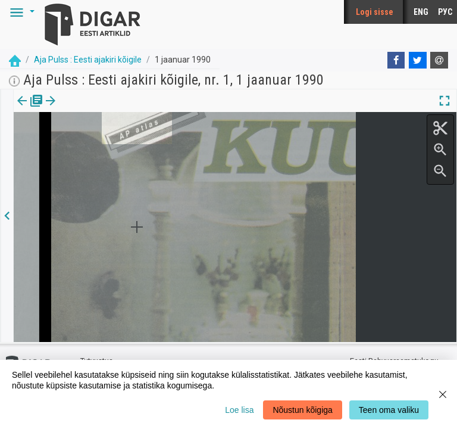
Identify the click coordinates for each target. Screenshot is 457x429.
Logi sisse (374, 12)
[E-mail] (439, 60)
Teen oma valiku (389, 410)
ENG (421, 12)
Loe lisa (239, 410)
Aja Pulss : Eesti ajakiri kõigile (88, 59)
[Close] (443, 394)
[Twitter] (418, 60)
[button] (20, 12)
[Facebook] (396, 60)
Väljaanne (30, 109)
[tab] (30, 109)
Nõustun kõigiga (302, 410)
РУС (445, 12)
